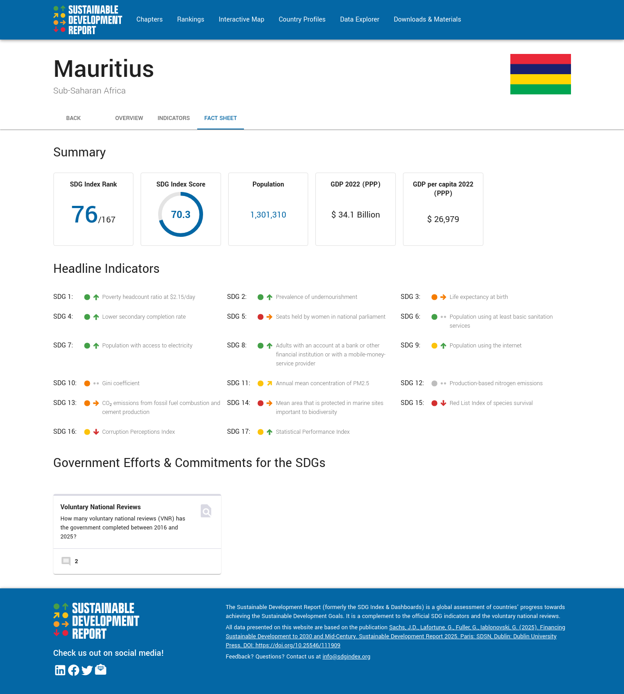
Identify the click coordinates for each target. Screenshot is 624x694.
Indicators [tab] (173, 118)
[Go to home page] (87, 20)
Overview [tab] (129, 118)
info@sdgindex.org (347, 657)
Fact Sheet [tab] (220, 118)
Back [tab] (73, 118)
